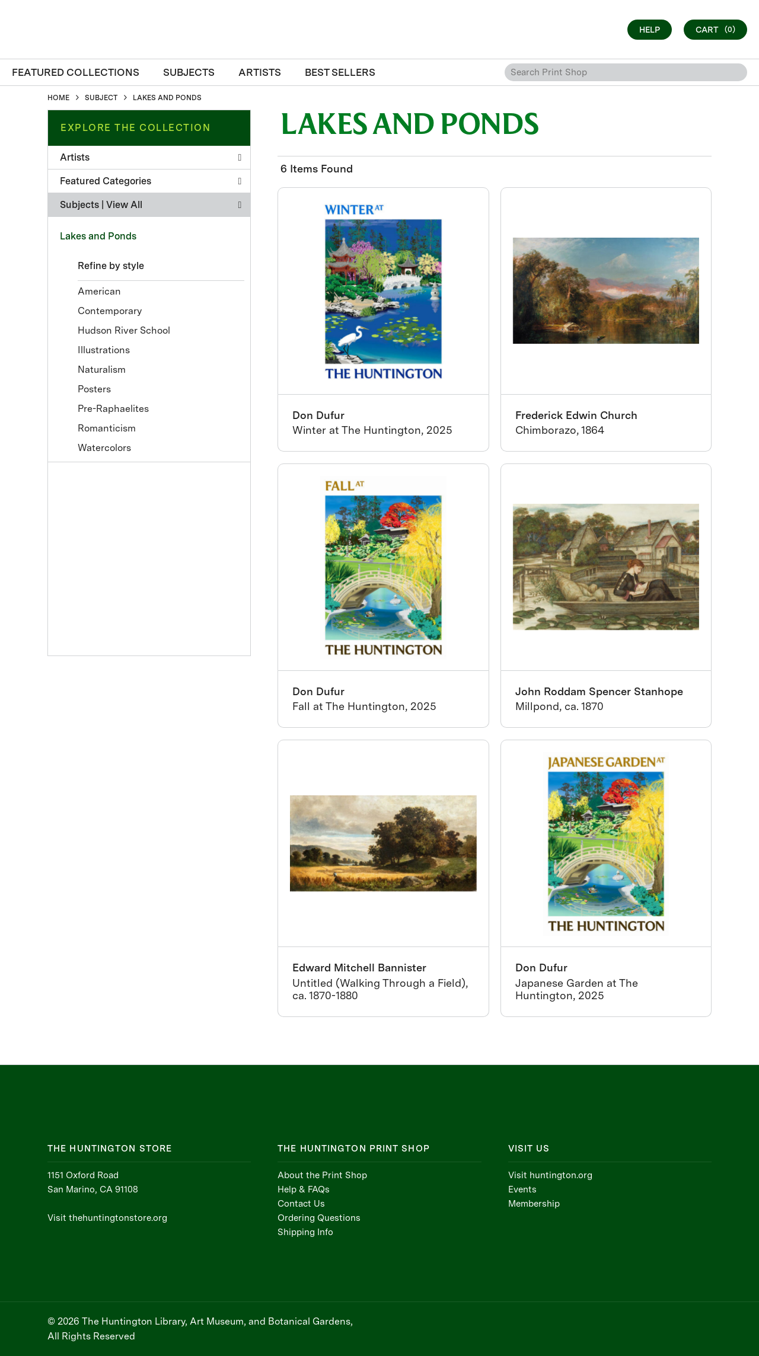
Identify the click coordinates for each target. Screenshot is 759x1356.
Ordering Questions (319, 1218)
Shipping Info (305, 1232)
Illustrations (104, 350)
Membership (534, 1203)
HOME (58, 98)
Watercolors (104, 447)
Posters (94, 389)
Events (522, 1189)
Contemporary (110, 310)
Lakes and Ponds (98, 236)
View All (124, 204)
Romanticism (107, 428)
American (99, 291)
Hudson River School (124, 330)
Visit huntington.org (550, 1175)
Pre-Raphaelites (113, 408)
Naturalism (102, 369)
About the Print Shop (322, 1175)
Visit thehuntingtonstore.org (107, 1218)
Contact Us (301, 1203)
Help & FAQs (304, 1189)
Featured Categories (150, 181)
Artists (150, 157)
